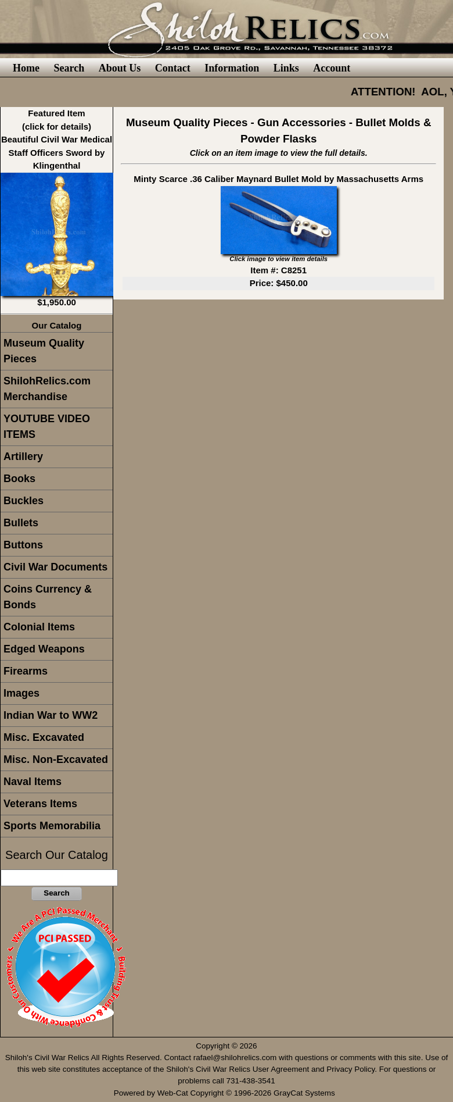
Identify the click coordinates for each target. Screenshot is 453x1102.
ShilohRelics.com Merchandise (47, 388)
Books (19, 478)
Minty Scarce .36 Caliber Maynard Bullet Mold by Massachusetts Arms (278, 179)
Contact (172, 68)
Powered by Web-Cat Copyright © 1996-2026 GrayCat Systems (227, 1093)
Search (68, 68)
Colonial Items (39, 627)
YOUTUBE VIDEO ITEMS (46, 426)
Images (21, 693)
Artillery (23, 456)
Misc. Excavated (43, 737)
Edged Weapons (44, 649)
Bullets (20, 523)
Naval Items (32, 781)
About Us (120, 68)
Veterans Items (40, 803)
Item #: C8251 (278, 270)
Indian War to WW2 (50, 715)
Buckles (23, 501)
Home (26, 68)
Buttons (23, 545)
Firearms (25, 671)
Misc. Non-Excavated (55, 759)
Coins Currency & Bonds (47, 597)
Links (286, 68)
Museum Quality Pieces (43, 351)
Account (331, 68)
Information (231, 68)
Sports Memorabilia (51, 826)
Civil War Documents (55, 567)
